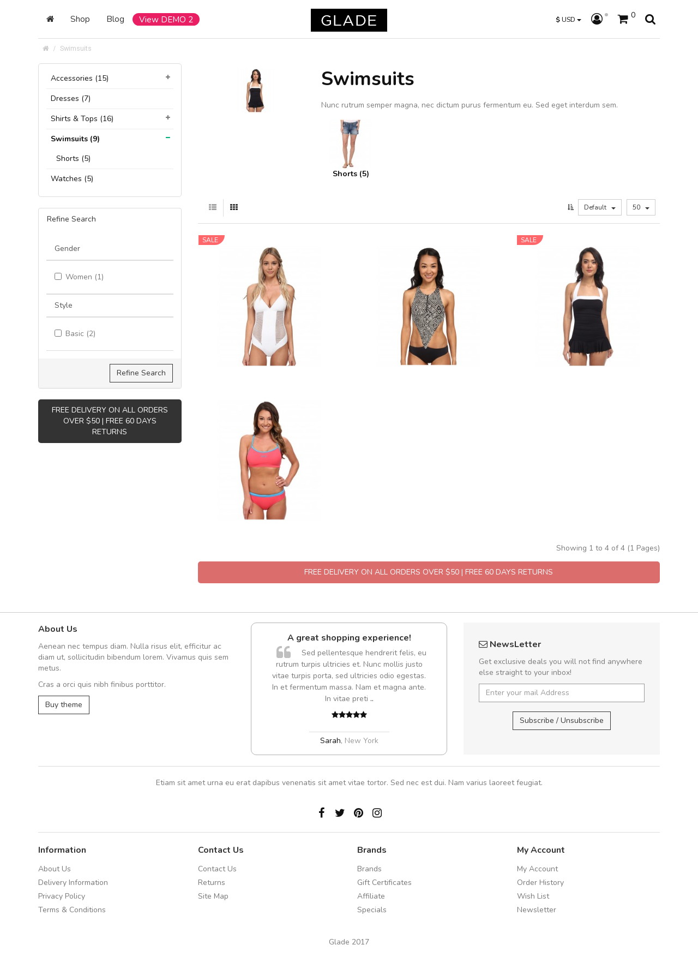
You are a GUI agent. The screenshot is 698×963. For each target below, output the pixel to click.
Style (64, 305)
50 (641, 207)
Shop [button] (80, 19)
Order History (540, 882)
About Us (54, 869)
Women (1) (79, 277)
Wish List (533, 896)
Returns (211, 882)
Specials (372, 910)
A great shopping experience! (349, 638)
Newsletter (536, 910)
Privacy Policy (61, 896)
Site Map (213, 896)
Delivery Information (73, 882)
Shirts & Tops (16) (82, 118)
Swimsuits (76, 48)
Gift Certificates (384, 882)
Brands (369, 869)
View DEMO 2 (166, 19)
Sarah (330, 740)
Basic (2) (75, 333)
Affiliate (371, 896)
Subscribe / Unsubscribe (562, 720)
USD (568, 19)
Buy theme (63, 704)
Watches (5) (72, 179)
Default (600, 207)
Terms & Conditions (72, 910)
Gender (67, 248)
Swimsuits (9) (75, 139)
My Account (537, 869)
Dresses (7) (71, 98)
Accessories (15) (80, 78)
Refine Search (141, 373)
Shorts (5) (73, 158)
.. (372, 698)
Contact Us (217, 869)
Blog (115, 19)
